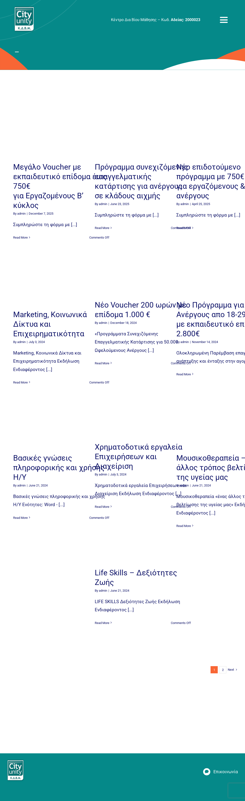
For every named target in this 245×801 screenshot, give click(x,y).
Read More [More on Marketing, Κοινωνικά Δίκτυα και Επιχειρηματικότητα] (20, 382)
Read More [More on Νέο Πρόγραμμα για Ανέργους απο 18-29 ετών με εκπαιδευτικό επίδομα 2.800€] (183, 374)
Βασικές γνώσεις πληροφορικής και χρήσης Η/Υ (59, 467)
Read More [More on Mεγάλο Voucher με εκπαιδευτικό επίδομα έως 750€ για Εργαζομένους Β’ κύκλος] (20, 237)
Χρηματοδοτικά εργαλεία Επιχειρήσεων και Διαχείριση (138, 456)
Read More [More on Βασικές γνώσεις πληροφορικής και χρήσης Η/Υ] (20, 518)
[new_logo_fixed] (24, 8)
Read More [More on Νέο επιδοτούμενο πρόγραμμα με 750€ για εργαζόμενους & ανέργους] (183, 228)
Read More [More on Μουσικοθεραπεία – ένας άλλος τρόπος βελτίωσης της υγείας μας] (183, 526)
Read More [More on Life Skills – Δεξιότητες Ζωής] (102, 623)
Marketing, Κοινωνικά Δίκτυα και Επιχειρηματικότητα (50, 324)
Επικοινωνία (225, 771)
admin (21, 213)
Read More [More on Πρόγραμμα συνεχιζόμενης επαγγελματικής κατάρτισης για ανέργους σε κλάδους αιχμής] (102, 228)
